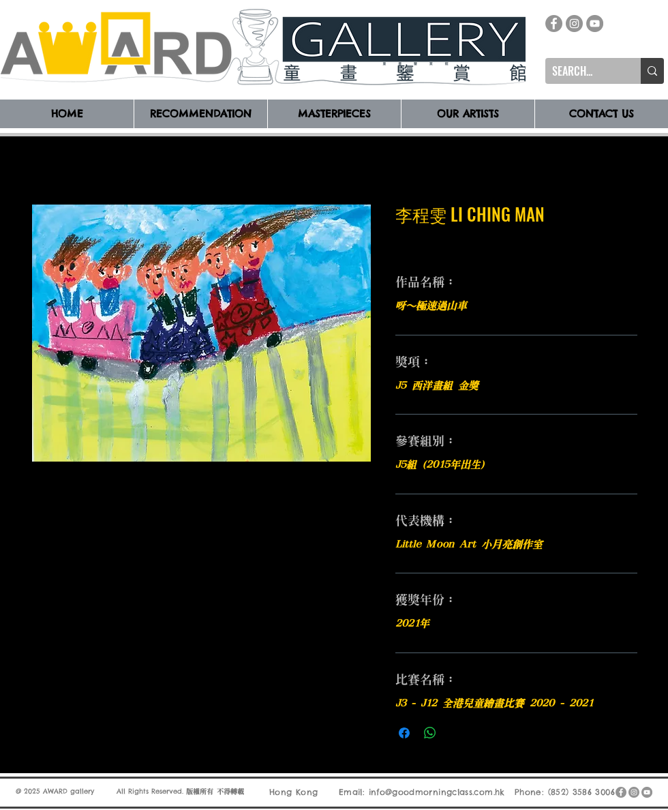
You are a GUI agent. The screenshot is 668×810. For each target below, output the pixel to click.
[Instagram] (574, 23)
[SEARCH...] (582, 71)
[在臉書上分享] (404, 733)
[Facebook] (553, 23)
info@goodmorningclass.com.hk (437, 792)
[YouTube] (594, 23)
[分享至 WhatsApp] (430, 733)
